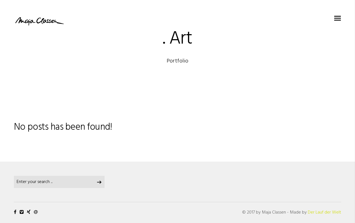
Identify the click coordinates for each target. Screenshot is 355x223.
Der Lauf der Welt (324, 212)
